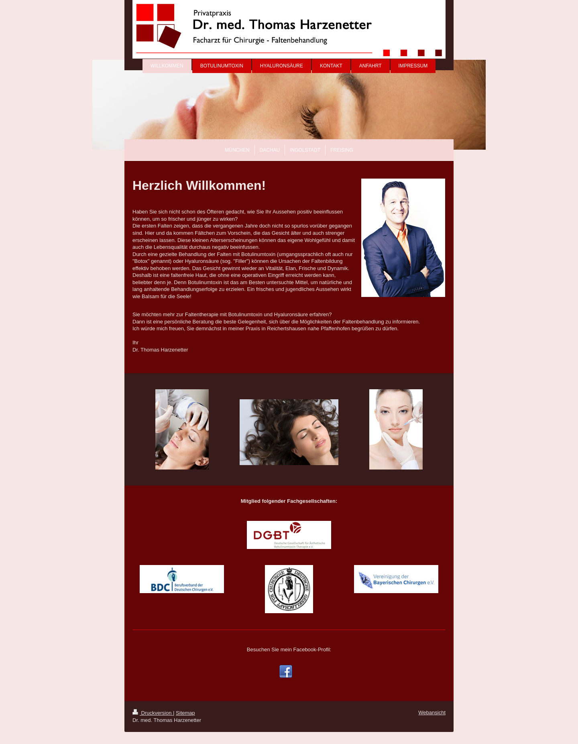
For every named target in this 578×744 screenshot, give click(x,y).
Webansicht (432, 712)
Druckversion (152, 713)
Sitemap (185, 713)
